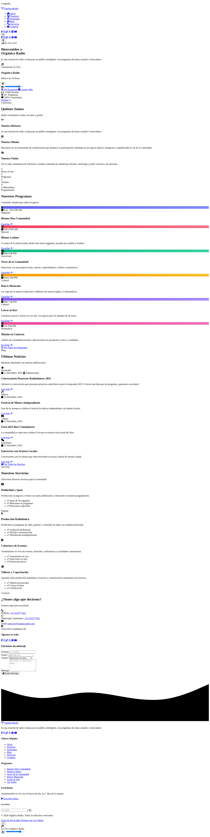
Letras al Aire (13, 781)
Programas (13, 19)
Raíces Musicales (15, 779)
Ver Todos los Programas (14, 347)
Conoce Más (25, 89)
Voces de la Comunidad (18, 776)
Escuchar (6, 224)
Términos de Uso (28, 822)
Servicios (13, 24)
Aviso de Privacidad (10, 822)
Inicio (11, 13)
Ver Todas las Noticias (13, 464)
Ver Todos (11, 784)
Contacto (12, 26)
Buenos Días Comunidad (18, 771)
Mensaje (5, 672)
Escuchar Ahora (9, 801)
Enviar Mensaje (10, 675)
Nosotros (13, 16)
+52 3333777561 (18, 613)
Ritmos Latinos (14, 774)
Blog (10, 21)
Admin (40, 822)
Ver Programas (9, 89)
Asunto (4, 658)
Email (4, 655)
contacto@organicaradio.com (21, 623)
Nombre (5, 652)
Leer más (6, 389)
